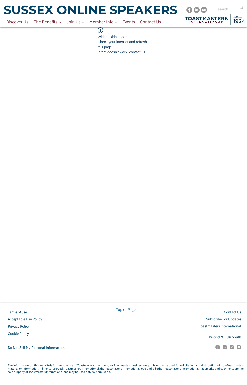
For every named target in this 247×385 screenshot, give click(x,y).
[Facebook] (189, 10)
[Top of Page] (125, 309)
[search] (223, 9)
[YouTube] (204, 10)
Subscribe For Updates (223, 319)
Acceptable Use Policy (25, 319)
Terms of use (17, 312)
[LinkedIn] (197, 10)
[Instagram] (232, 347)
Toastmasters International (220, 326)
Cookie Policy (18, 333)
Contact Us (232, 312)
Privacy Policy (19, 326)
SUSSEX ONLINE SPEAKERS (90, 10)
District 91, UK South (225, 337)
